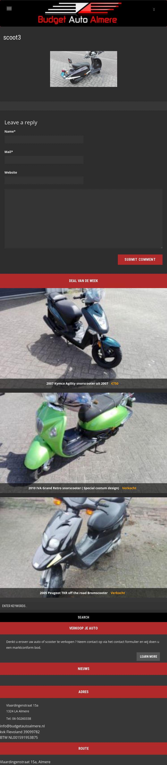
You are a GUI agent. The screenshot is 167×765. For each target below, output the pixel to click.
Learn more (148, 656)
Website (10, 172)
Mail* (8, 152)
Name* (10, 131)
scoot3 (12, 37)
